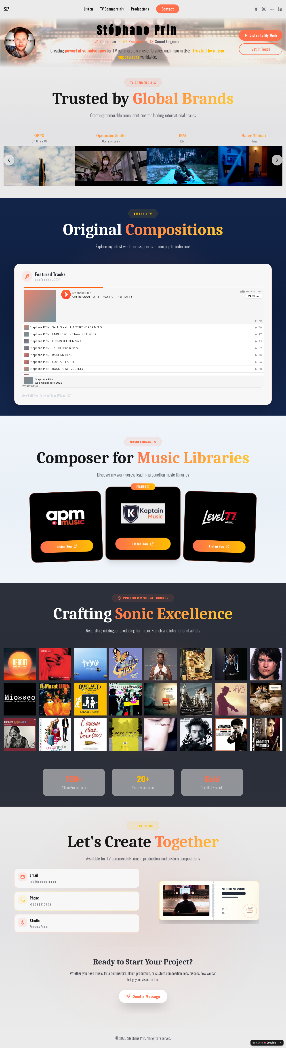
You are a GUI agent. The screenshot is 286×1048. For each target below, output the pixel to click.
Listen (88, 9)
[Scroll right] (277, 160)
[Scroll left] (9, 160)
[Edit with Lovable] (264, 1042)
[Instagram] (264, 9)
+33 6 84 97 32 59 (40, 904)
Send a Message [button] (143, 996)
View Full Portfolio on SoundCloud (46, 395)
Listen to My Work (260, 35)
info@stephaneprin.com (43, 881)
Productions (140, 9)
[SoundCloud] (272, 9)
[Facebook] (256, 9)
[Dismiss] (280, 1042)
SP (6, 9)
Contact (168, 9)
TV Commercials (112, 9)
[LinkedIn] (280, 9)
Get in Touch (260, 49)
